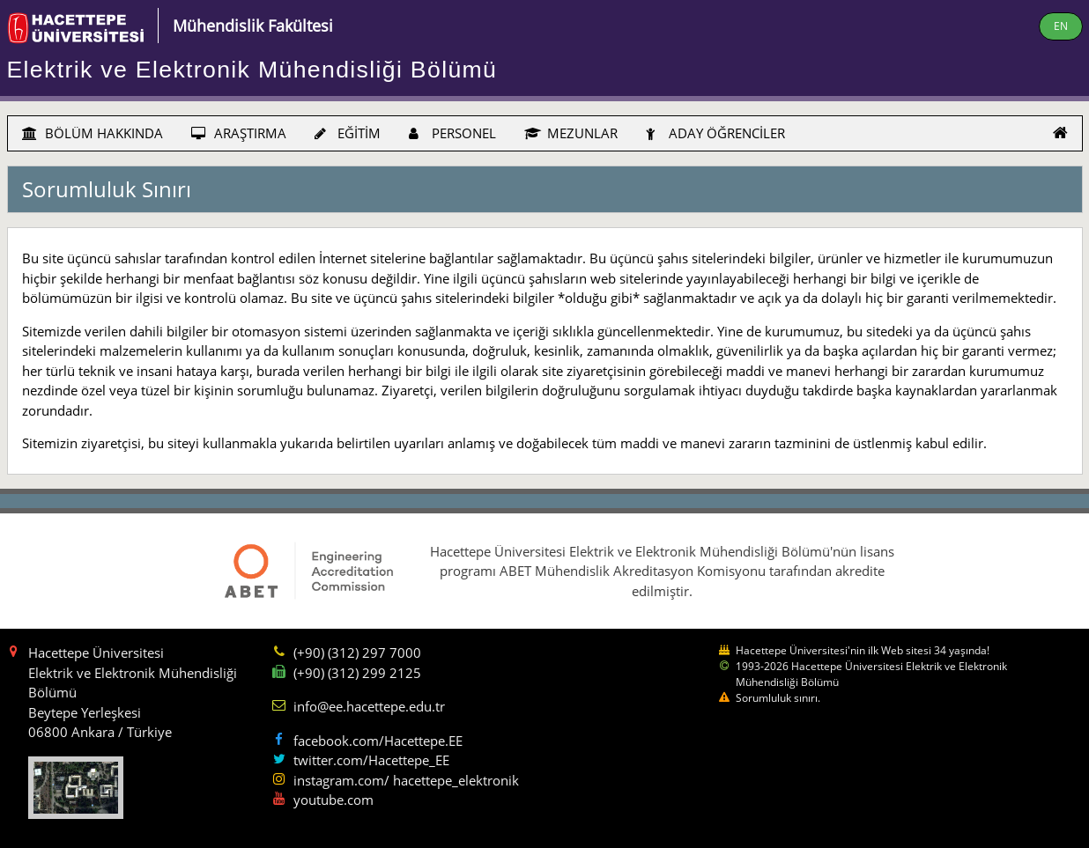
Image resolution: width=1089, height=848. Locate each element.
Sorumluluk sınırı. (778, 697)
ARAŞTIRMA (238, 133)
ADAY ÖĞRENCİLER (715, 133)
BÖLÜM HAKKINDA (92, 133)
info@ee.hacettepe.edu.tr (369, 706)
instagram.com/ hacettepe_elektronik (406, 780)
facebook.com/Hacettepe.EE (378, 740)
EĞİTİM (348, 133)
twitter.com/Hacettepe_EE (371, 760)
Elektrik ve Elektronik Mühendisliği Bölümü (252, 69)
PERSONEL (452, 133)
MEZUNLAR (571, 133)
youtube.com (333, 799)
